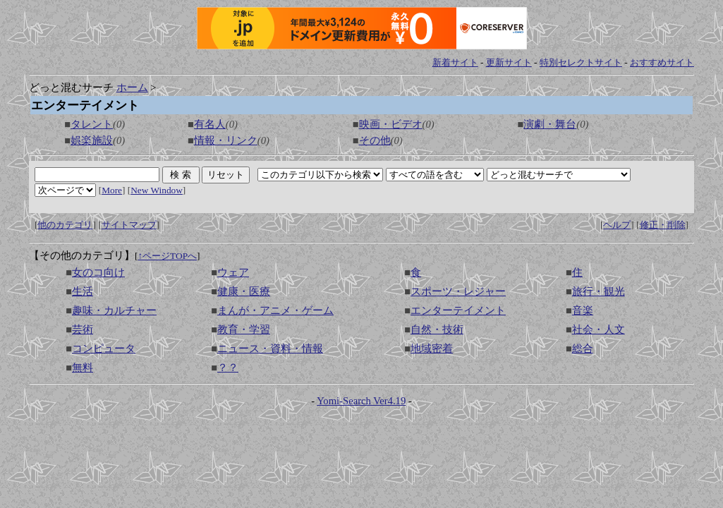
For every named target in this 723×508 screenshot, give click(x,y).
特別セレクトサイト (581, 62)
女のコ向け (98, 272)
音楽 (582, 310)
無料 (82, 367)
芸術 (82, 329)
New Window (156, 190)
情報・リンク (225, 140)
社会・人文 (598, 329)
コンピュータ (103, 348)
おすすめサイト (662, 62)
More (112, 190)
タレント (92, 124)
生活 (82, 291)
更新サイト (509, 62)
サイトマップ (129, 224)
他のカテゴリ (64, 224)
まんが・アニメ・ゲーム (275, 310)
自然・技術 (437, 329)
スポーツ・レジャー (458, 291)
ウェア (233, 272)
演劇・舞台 (549, 124)
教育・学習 (243, 329)
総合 (582, 348)
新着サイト (455, 62)
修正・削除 (663, 224)
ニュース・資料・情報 (270, 348)
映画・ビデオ (391, 124)
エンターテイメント (458, 310)
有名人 (210, 124)
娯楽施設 (92, 140)
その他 (375, 140)
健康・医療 (243, 291)
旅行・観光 (598, 291)
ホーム (132, 87)
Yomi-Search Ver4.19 (361, 400)
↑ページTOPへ (167, 255)
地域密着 (432, 348)
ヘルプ (617, 224)
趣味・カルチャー (114, 310)
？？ (227, 367)
